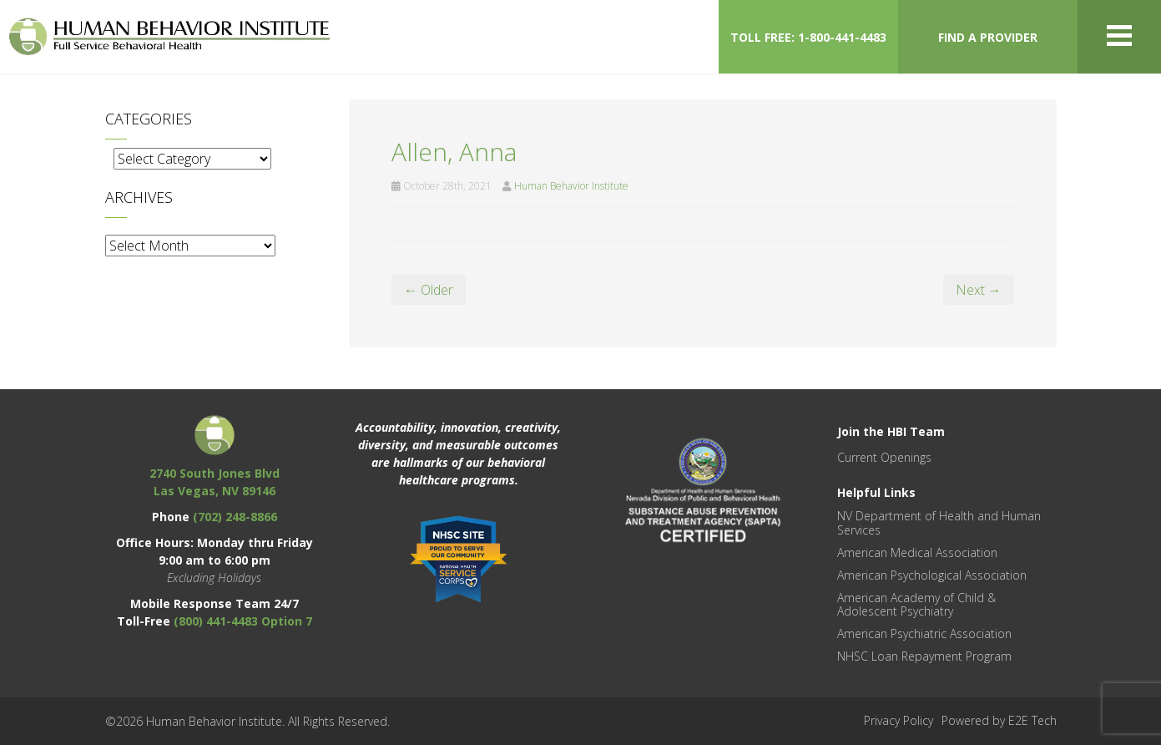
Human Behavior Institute (571, 186)
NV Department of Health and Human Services (939, 523)
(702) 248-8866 (235, 517)
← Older (428, 290)
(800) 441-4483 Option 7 (243, 621)
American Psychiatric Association (924, 633)
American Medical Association (917, 552)
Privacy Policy (898, 720)
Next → (979, 290)
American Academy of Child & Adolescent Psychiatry (916, 605)
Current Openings (884, 457)
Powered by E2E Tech (999, 720)
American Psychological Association (932, 575)
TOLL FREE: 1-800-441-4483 (808, 37)
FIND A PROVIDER (987, 37)
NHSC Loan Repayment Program (924, 656)
